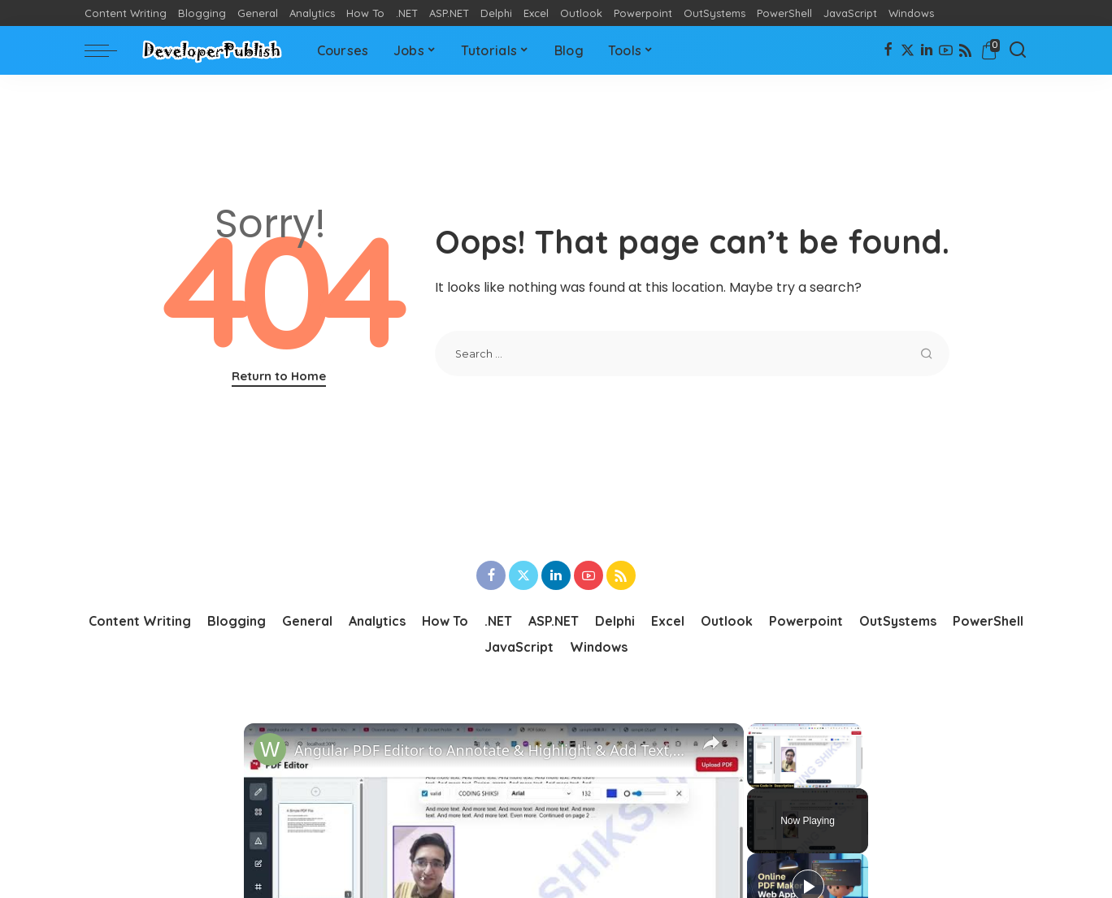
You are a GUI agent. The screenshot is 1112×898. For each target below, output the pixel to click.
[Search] (1017, 50)
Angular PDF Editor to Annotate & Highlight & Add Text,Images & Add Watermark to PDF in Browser (491, 750)
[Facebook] (888, 50)
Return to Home (279, 376)
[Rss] (965, 50)
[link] (270, 749)
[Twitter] (907, 50)
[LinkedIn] (926, 50)
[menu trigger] (109, 50)
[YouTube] (946, 50)
